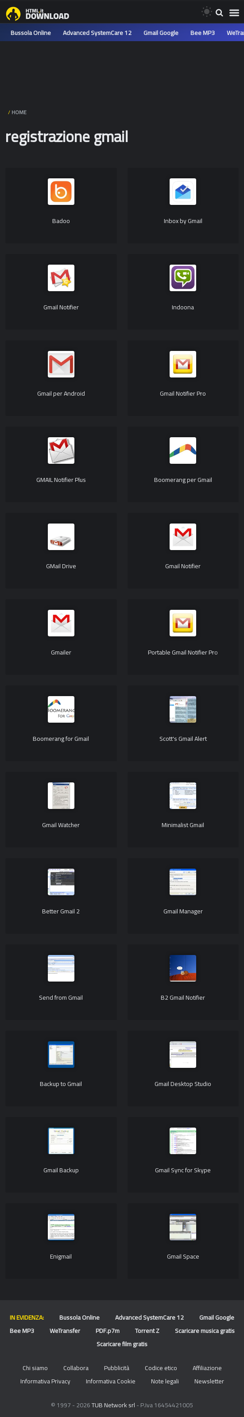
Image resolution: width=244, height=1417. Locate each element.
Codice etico (161, 1368)
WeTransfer (65, 1330)
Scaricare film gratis (122, 1344)
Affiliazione (207, 1368)
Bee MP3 (202, 33)
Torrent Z (147, 1330)
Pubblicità (116, 1368)
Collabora (76, 1368)
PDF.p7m (108, 1330)
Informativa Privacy (45, 1381)
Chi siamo (35, 1368)
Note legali (165, 1381)
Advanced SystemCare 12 (97, 33)
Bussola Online (31, 33)
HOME (19, 112)
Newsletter (209, 1381)
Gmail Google (160, 33)
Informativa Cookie (111, 1381)
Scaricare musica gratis (205, 1330)
